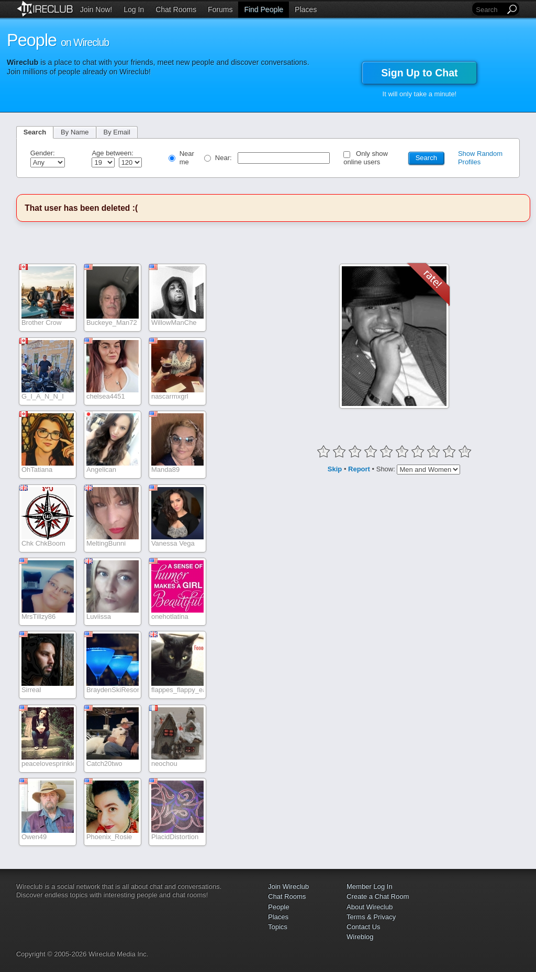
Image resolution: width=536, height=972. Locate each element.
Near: (224, 158)
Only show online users (365, 158)
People (278, 907)
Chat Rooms (175, 9)
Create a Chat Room (378, 896)
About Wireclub (370, 907)
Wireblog (360, 937)
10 (465, 451)
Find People (263, 9)
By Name (74, 132)
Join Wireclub (288, 886)
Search (35, 132)
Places (306, 9)
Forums (220, 9)
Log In (134, 9)
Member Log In (369, 886)
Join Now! (96, 9)
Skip (335, 468)
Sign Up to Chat (419, 72)
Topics (277, 927)
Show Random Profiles (480, 158)
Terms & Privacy (371, 917)
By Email (117, 132)
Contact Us (363, 927)
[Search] (489, 10)
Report (359, 468)
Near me (187, 158)
